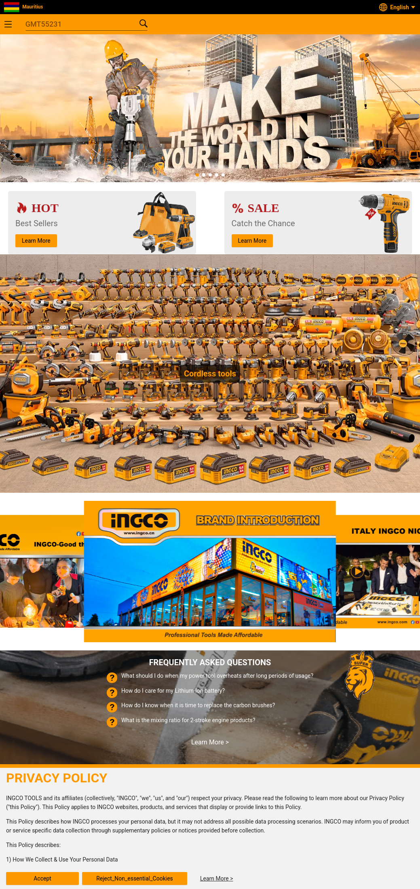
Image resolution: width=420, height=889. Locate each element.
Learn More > (210, 742)
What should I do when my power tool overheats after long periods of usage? (217, 676)
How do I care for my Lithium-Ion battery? (173, 690)
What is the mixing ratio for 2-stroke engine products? (188, 720)
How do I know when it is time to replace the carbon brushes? (198, 705)
